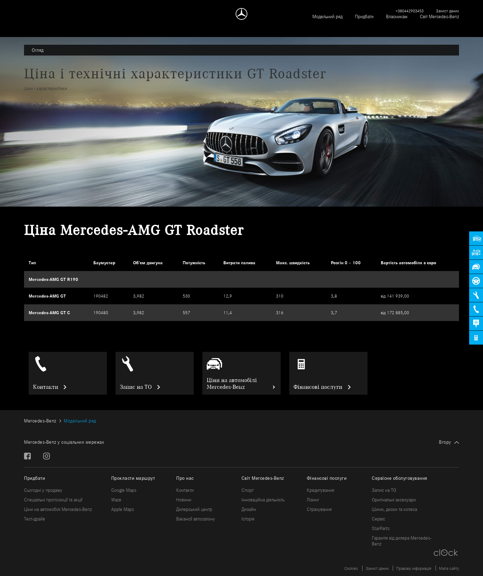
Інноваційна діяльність (263, 500)
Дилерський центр (194, 509)
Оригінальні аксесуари (394, 500)
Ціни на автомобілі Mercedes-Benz (232, 383)
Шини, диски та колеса (394, 509)
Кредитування (320, 490)
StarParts (381, 528)
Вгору (445, 442)
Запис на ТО (136, 387)
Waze (116, 500)
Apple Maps (122, 509)
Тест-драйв (34, 519)
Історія (248, 519)
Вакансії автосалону (195, 519)
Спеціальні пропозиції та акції (53, 500)
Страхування (319, 509)
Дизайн (249, 509)
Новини (183, 500)
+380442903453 (410, 11)
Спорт (248, 490)
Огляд (38, 50)
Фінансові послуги (318, 387)
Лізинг (313, 500)
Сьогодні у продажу (43, 490)
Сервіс (378, 519)
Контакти (45, 387)
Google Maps (123, 490)
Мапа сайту (449, 568)
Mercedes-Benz (40, 421)
